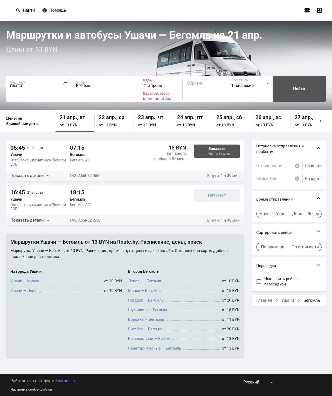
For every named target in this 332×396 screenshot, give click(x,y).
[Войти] (319, 10)
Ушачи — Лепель (25, 290)
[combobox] (38, 83)
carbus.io (66, 380)
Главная (264, 300)
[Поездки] (307, 10)
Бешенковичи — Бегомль (151, 338)
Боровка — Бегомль (146, 319)
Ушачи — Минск (24, 281)
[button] (75, 121)
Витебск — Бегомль (145, 329)
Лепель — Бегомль (145, 281)
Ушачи (287, 300)
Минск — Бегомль (144, 290)
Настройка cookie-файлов (31, 389)
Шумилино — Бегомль (148, 310)
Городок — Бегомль (146, 300)
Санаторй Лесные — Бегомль (154, 348)
